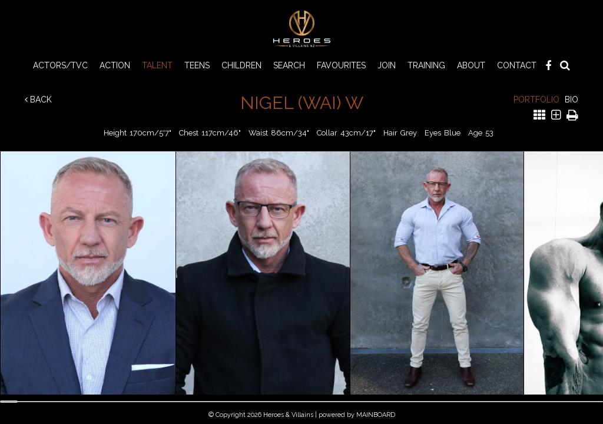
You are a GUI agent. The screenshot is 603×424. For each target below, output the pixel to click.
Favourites (341, 65)
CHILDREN (241, 65)
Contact (516, 65)
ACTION (115, 65)
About (471, 65)
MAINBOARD (375, 415)
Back (38, 99)
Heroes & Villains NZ (301, 29)
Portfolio (536, 99)
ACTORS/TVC (60, 65)
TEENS (197, 65)
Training (426, 65)
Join (386, 65)
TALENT (157, 65)
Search (289, 65)
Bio (571, 99)
